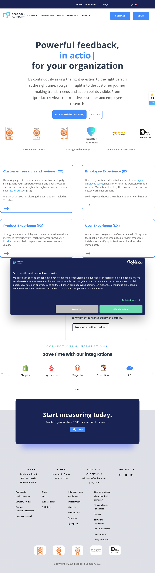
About (84, 15)
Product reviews (12, 241)
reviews (49, 187)
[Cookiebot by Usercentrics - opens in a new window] (129, 262)
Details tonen (129, 300)
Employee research (24, 516)
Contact (120, 16)
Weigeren (77, 309)
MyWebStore (74, 512)
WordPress (73, 496)
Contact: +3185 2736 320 (87, 4)
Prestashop (73, 518)
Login (106, 4)
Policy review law (101, 539)
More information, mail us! (90, 327)
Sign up (77, 429)
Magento (72, 507)
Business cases (47, 15)
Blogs (44, 496)
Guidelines (46, 507)
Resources (71, 15)
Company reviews (23, 501)
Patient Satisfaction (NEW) (69, 114)
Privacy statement (102, 528)
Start (141, 16)
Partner (60, 15)
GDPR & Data (100, 534)
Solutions (31, 15)
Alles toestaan (121, 309)
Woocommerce (74, 501)
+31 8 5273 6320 (94, 474)
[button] (75, 389)
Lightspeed (73, 523)
